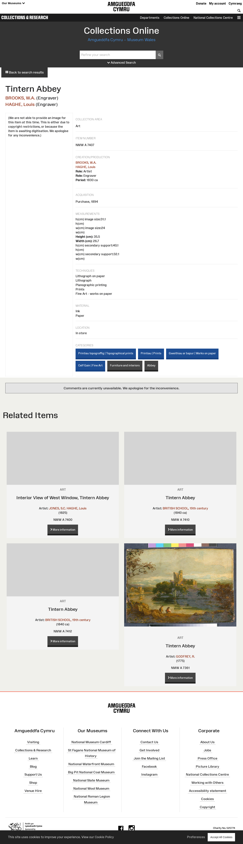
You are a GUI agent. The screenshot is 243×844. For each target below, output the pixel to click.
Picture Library (207, 766)
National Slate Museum (91, 780)
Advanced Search (121, 63)
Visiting (33, 742)
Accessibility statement (207, 791)
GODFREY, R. (185, 656)
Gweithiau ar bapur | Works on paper (192, 353)
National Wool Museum (91, 788)
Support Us (33, 774)
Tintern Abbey (180, 497)
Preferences (196, 837)
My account (217, 3)
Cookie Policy (104, 837)
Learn (33, 758)
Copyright (207, 807)
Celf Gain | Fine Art (90, 365)
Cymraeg (235, 3)
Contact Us (149, 742)
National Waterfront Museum (91, 764)
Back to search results (24, 72)
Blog (33, 766)
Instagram (149, 774)
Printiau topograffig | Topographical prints (105, 353)
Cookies (207, 799)
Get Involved (149, 750)
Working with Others (207, 783)
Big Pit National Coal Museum (91, 772)
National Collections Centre (213, 17)
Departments (149, 17)
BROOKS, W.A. (20, 97)
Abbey (151, 365)
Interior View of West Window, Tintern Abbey (62, 497)
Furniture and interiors (125, 365)
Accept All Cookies (221, 837)
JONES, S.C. (57, 508)
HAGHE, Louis (20, 104)
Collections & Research (24, 17)
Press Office (207, 758)
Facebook (149, 766)
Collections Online (176, 17)
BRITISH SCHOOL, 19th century (185, 508)
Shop (33, 783)
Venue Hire (33, 791)
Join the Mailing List (149, 758)
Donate (201, 3)
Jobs (207, 750)
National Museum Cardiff (91, 742)
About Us (207, 742)
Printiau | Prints (151, 353)
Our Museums (13, 3)
